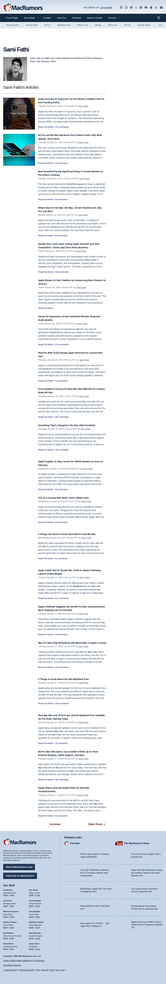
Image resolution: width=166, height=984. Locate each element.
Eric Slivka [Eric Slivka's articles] (33, 888)
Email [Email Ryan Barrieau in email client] (31, 937)
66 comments (61, 634)
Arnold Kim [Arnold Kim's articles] (8, 888)
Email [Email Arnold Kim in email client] (5, 893)
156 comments (61, 453)
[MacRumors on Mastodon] (140, 7)
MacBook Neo (64, 25)
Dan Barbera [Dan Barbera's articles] (8, 931)
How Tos (61, 17)
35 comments (61, 163)
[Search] (160, 18)
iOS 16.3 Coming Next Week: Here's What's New (69, 497)
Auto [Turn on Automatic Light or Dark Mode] (52, 970)
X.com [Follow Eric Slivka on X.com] (37, 893)
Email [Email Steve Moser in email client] (5, 947)
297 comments (61, 417)
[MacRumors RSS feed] (156, 7)
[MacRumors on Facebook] (131, 7)
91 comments (61, 562)
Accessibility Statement (12, 965)
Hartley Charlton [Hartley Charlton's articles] (10, 921)
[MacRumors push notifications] (151, 7)
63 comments (61, 522)
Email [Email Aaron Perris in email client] (31, 947)
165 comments (61, 779)
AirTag (98, 25)
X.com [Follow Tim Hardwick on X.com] (37, 915)
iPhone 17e (83, 25)
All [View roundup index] (161, 25)
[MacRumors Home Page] (23, 8)
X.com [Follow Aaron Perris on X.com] (37, 947)
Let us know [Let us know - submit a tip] (106, 7)
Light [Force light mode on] (57, 970)
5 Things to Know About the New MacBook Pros (69, 679)
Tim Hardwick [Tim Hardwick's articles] (34, 910)
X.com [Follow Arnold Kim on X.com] (11, 893)
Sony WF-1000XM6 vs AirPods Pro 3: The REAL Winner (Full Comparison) (94, 871)
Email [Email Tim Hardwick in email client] (31, 915)
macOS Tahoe (143, 25)
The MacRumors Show (136, 841)
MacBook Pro (80, 586)
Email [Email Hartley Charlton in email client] (5, 926)
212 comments (61, 598)
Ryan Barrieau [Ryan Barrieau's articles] (35, 931)
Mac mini (95, 586)
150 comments (61, 671)
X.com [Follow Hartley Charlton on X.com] (11, 926)
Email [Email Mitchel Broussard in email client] (5, 915)
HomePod (71, 184)
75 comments (61, 743)
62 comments (61, 816)
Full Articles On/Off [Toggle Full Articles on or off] (26, 970)
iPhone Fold (31, 25)
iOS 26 (127, 25)
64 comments (61, 235)
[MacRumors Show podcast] (121, 7)
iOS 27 (47, 25)
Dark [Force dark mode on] (62, 970)
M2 (44, 550)
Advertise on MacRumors (20, 874)
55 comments (61, 199)
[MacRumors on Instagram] (126, 7)
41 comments (61, 381)
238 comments (61, 272)
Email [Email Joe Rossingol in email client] (31, 904)
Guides (47, 17)
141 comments (61, 127)
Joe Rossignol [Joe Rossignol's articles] (35, 899)
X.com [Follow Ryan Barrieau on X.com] (37, 937)
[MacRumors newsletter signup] (161, 7)
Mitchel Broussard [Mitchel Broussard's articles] (10, 910)
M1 (100, 665)
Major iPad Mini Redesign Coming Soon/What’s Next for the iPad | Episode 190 (147, 871)
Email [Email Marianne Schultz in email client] (31, 926)
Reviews (76, 17)
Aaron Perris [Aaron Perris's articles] (34, 942)
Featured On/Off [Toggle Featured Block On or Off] (10, 970)
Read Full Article (45, 127)
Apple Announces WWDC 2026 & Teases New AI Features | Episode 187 (147, 923)
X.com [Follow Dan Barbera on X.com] (11, 937)
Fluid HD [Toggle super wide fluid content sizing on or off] (44, 970)
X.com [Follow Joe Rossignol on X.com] (37, 904)
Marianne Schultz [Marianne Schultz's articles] (36, 921)
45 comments (61, 489)
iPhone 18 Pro (12, 25)
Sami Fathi (83, 106)
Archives (55, 824)
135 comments (61, 703)
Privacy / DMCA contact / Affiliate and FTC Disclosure (23, 961)
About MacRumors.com (19, 865)
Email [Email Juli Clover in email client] (5, 904)
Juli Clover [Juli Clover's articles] (7, 899)
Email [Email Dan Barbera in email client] (5, 937)
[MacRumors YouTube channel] (146, 7)
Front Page (12, 17)
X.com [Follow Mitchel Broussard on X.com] (11, 915)
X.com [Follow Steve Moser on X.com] (11, 947)
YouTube (75, 841)
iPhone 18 (112, 25)
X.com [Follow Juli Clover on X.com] (11, 904)
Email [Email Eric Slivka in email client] (31, 893)
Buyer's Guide (94, 17)
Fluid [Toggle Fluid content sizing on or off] (38, 970)
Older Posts (97, 824)
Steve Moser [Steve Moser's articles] (8, 942)
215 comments (61, 344)
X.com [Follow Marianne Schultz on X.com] (37, 926)
